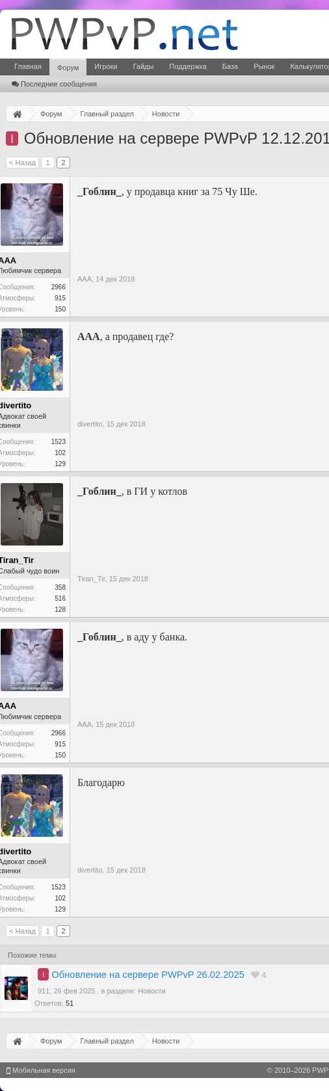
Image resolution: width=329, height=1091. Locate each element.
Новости (152, 991)
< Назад (22, 162)
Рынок (264, 66)
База (230, 66)
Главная (28, 66)
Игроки (105, 66)
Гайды (143, 66)
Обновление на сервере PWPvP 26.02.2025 (147, 974)
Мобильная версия (41, 1070)
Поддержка (187, 66)
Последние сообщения (54, 84)
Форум (68, 68)
